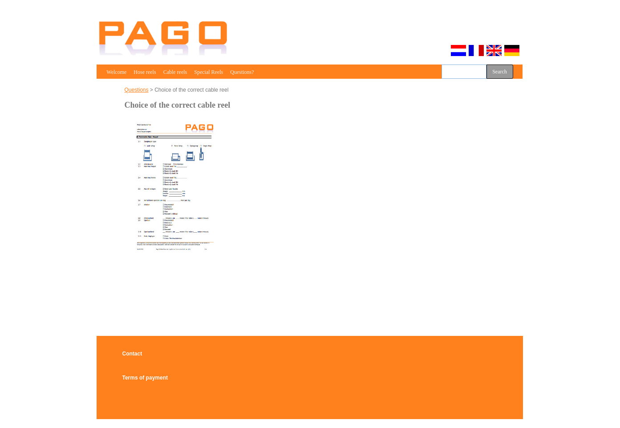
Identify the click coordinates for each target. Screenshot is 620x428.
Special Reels (208, 72)
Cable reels (175, 72)
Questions (137, 90)
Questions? (242, 72)
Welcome (116, 72)
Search (499, 72)
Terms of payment (145, 378)
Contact (132, 354)
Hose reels (144, 72)
